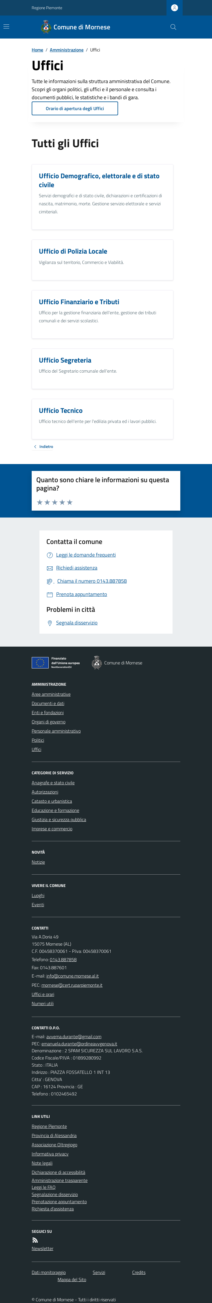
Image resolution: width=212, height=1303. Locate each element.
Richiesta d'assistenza (53, 1208)
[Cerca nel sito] (171, 27)
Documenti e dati (48, 703)
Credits (138, 1272)
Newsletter (42, 1248)
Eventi (38, 904)
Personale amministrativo (56, 730)
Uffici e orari (43, 994)
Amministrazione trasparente (60, 1180)
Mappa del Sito (72, 1279)
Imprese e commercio (52, 828)
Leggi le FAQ (44, 1187)
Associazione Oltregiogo (54, 1144)
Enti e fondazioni (48, 712)
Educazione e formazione (55, 810)
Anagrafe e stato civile (53, 782)
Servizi (99, 1272)
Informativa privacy (50, 1153)
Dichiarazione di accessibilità (58, 1172)
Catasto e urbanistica (52, 801)
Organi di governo (48, 721)
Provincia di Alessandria (54, 1135)
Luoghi (38, 895)
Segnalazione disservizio (55, 1194)
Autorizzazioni (45, 791)
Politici (38, 740)
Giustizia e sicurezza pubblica (59, 819)
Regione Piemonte (47, 8)
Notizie (38, 862)
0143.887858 (63, 959)
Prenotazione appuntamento (59, 1201)
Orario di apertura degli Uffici (75, 108)
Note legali (42, 1163)
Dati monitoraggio (49, 1272)
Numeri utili (43, 1003)
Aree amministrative (51, 694)
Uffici (36, 749)
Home (37, 49)
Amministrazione (67, 49)
